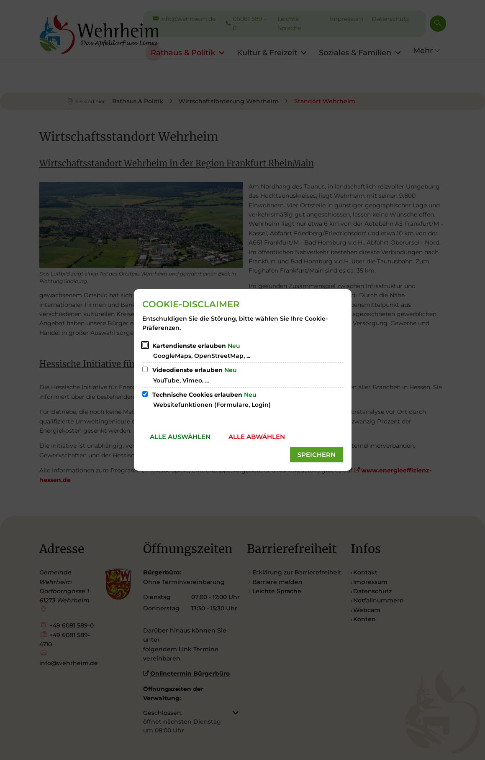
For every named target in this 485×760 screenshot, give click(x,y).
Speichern (317, 455)
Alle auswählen (180, 437)
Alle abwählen (256, 437)
